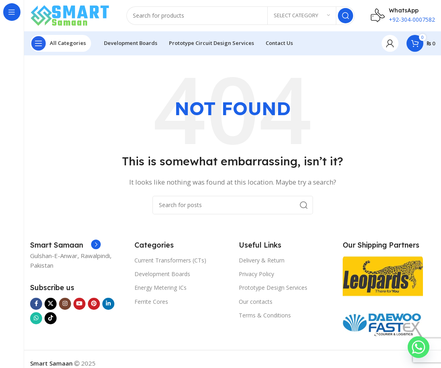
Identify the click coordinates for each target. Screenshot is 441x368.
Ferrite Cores (151, 302)
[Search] (240, 16)
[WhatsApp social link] (36, 319)
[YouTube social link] (79, 305)
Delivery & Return (262, 261)
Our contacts (255, 302)
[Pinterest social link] (94, 305)
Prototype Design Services (273, 289)
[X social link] (51, 305)
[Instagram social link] (65, 305)
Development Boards (162, 275)
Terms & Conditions (265, 316)
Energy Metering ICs (160, 289)
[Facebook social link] (36, 305)
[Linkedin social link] (108, 305)
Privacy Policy (256, 275)
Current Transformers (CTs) (170, 261)
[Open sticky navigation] (60, 44)
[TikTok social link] (51, 319)
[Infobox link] (65, 246)
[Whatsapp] (418, 347)
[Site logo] (70, 15)
